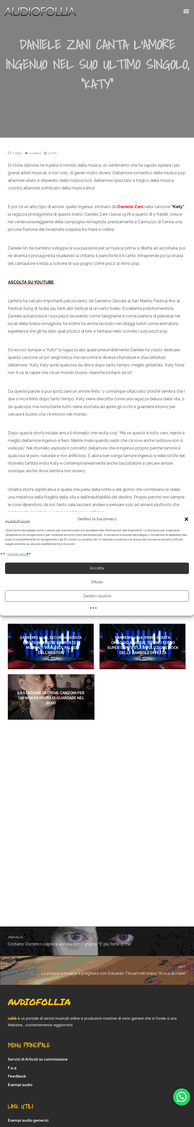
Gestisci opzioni (97, 596)
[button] (186, 518)
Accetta (97, 568)
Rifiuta (97, 582)
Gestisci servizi (18, 554)
